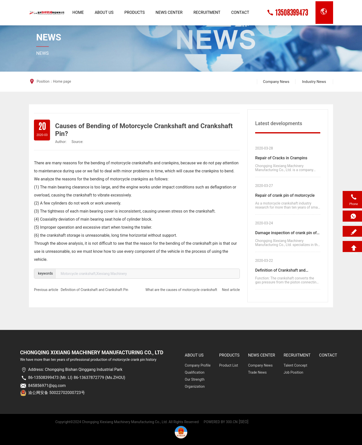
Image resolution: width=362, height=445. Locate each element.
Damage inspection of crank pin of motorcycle (286, 233)
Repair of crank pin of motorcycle (285, 195)
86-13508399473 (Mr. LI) (50, 377)
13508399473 (291, 13)
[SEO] (243, 421)
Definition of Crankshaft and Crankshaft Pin (94, 290)
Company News (276, 81)
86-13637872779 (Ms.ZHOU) (99, 377)
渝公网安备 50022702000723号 (56, 392)
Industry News (314, 81)
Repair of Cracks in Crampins (281, 158)
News (48, 37)
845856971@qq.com (47, 385)
